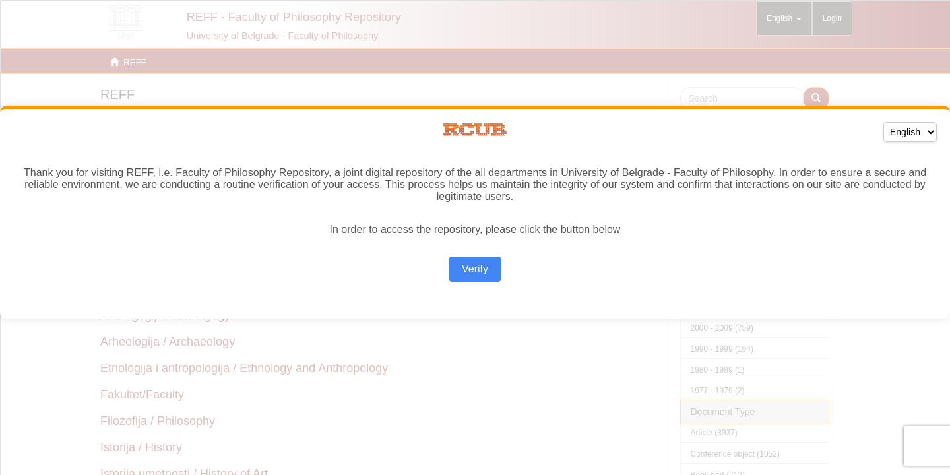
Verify (475, 268)
